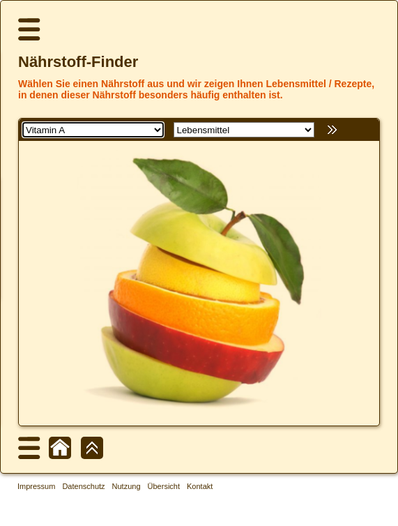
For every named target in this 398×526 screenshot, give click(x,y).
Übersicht (164, 486)
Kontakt (200, 486)
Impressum (36, 486)
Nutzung (126, 486)
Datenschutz (83, 486)
